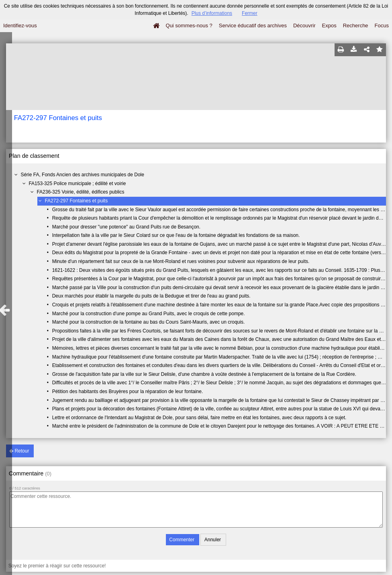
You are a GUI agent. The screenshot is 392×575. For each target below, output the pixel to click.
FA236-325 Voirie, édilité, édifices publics (80, 192)
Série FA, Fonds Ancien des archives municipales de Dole (82, 174)
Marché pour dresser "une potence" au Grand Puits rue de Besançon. (126, 227)
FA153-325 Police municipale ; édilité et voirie (77, 183)
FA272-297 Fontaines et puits (76, 201)
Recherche (355, 25)
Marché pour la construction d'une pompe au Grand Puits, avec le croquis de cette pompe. (148, 313)
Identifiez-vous (20, 25)
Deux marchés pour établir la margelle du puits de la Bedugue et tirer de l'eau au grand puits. (151, 296)
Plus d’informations (212, 13)
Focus (382, 25)
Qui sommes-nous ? (189, 25)
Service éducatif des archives (253, 25)
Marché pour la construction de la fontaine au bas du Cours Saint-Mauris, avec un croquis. (148, 322)
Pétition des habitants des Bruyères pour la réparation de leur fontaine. (127, 391)
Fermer (249, 13)
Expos (329, 25)
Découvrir (304, 25)
